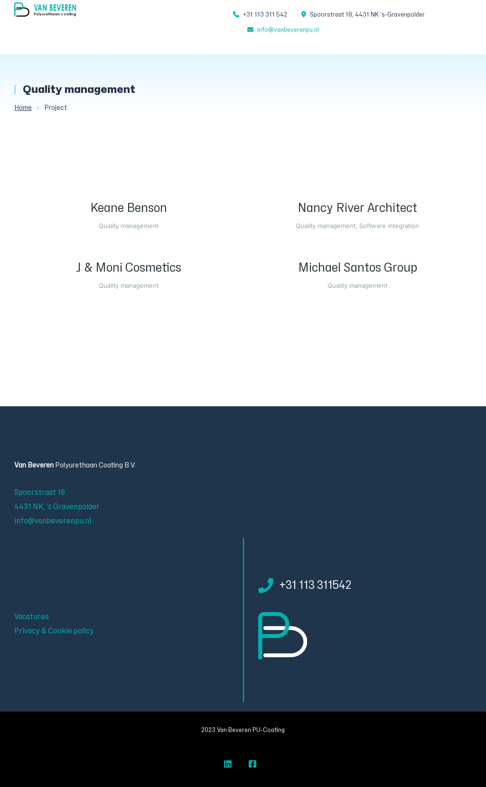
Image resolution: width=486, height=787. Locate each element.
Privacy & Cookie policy (54, 631)
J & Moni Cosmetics (128, 268)
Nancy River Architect (357, 208)
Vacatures (31, 617)
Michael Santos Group (357, 268)
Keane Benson (128, 208)
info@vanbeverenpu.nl (288, 30)
